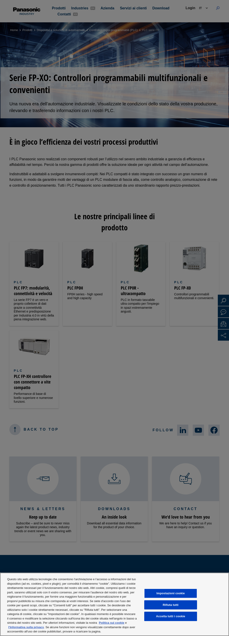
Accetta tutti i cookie (170, 616)
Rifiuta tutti (170, 605)
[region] (114, 604)
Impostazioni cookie (171, 593)
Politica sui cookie (111, 622)
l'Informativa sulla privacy (26, 627)
